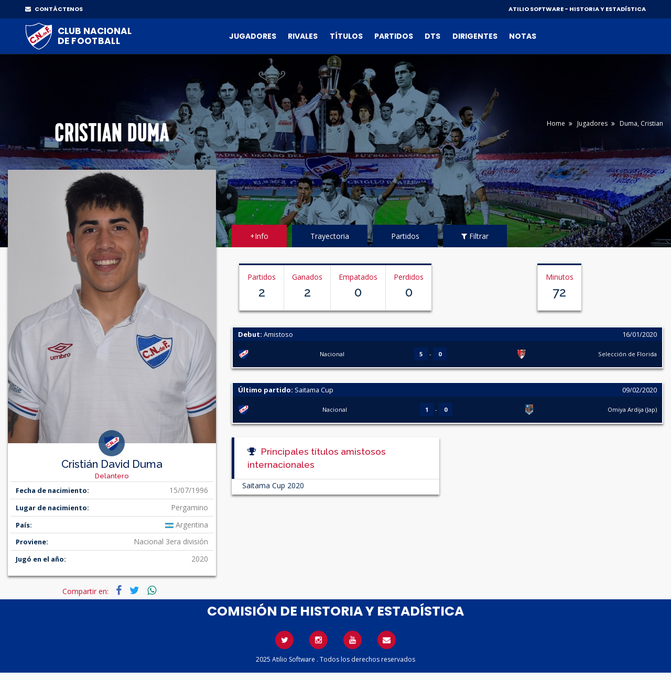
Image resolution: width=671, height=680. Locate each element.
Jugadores (252, 36)
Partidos (393, 36)
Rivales (303, 36)
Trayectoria (329, 236)
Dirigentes (474, 36)
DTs (432, 36)
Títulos (346, 36)
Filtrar (475, 236)
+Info (259, 236)
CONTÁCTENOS (54, 9)
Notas (522, 36)
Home (556, 123)
